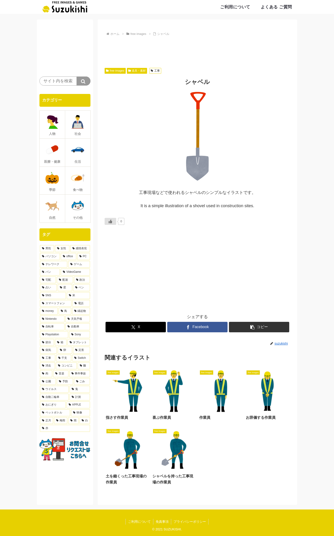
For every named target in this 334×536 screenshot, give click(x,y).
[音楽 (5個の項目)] (60, 373)
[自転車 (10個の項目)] (52, 326)
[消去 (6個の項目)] (47, 365)
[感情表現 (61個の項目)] (80, 248)
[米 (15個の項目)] (78, 295)
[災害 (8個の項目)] (81, 350)
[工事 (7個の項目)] (47, 358)
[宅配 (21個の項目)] (48, 279)
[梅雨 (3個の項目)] (60, 420)
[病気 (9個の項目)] (48, 350)
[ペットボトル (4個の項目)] (55, 412)
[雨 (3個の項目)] (73, 420)
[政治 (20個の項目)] (82, 279)
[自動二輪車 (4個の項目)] (54, 397)
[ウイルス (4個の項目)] (54, 389)
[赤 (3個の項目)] (65, 428)
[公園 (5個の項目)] (48, 381)
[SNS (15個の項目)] (53, 295)
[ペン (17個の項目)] (81, 287)
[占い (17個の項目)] (48, 287)
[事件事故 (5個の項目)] (79, 373)
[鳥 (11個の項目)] (65, 311)
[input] (64, 81)
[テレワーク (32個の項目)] (53, 264)
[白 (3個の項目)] (85, 420)
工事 (155, 70)
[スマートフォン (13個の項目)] (55, 303)
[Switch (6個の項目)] (81, 358)
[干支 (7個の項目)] (63, 358)
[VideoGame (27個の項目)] (75, 272)
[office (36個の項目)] (68, 256)
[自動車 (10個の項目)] (77, 326)
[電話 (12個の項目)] (81, 303)
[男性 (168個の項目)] (47, 248)
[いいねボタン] (110, 221)
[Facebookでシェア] (197, 327)
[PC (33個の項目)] (83, 256)
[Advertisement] (197, 50)
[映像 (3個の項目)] (80, 412)
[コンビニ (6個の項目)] (66, 365)
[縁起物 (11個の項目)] (81, 311)
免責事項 (162, 521)
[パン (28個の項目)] (50, 272)
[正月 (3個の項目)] (46, 420)
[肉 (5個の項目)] (46, 373)
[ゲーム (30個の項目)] (79, 264)
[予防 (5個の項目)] (65, 381)
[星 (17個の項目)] (65, 287)
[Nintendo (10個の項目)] (52, 319)
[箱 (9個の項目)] (60, 342)
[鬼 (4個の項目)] (80, 389)
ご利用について (139, 521)
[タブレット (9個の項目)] (78, 342)
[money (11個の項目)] (49, 311)
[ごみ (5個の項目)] (82, 381)
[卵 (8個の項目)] (65, 350)
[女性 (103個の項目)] (62, 248)
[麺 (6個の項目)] (84, 365)
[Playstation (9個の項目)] (54, 334)
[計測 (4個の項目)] (80, 397)
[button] (259, 327)
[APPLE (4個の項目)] (78, 404)
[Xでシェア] (136, 327)
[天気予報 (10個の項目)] (77, 319)
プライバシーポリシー (189, 521)
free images (115, 70)
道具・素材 (137, 70)
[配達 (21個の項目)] (65, 279)
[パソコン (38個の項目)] (50, 256)
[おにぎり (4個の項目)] (53, 404)
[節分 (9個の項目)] (47, 342)
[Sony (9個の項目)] (79, 334)
